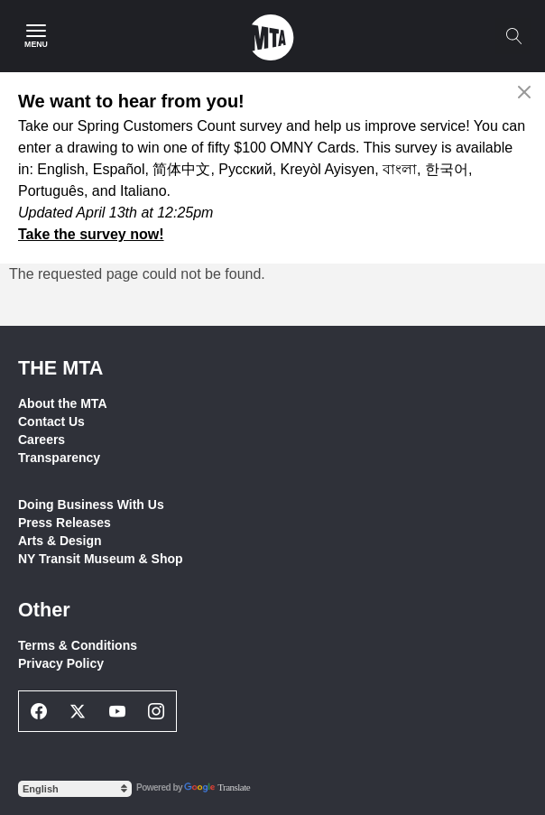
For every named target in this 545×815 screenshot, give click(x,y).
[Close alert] (524, 92)
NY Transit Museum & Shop (100, 558)
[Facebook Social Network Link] (39, 711)
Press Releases (64, 522)
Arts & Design (60, 540)
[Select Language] (75, 789)
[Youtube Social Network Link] (117, 711)
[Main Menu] (36, 36)
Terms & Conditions (77, 645)
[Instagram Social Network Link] (157, 711)
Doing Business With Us (91, 504)
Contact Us (51, 421)
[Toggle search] (513, 36)
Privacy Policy (61, 663)
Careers (41, 439)
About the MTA (62, 403)
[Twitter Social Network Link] (78, 711)
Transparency (59, 457)
